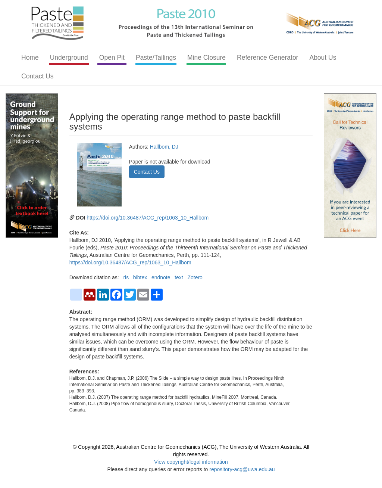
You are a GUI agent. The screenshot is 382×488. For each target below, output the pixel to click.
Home (30, 57)
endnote (160, 277)
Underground (69, 57)
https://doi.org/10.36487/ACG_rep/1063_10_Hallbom (148, 218)
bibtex (140, 277)
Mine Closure (206, 57)
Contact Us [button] (147, 172)
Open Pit (112, 57)
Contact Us (37, 76)
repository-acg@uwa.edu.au (242, 469)
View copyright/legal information (191, 462)
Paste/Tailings (156, 57)
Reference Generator (267, 57)
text (179, 277)
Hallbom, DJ (164, 147)
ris (126, 277)
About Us (322, 57)
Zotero (194, 277)
